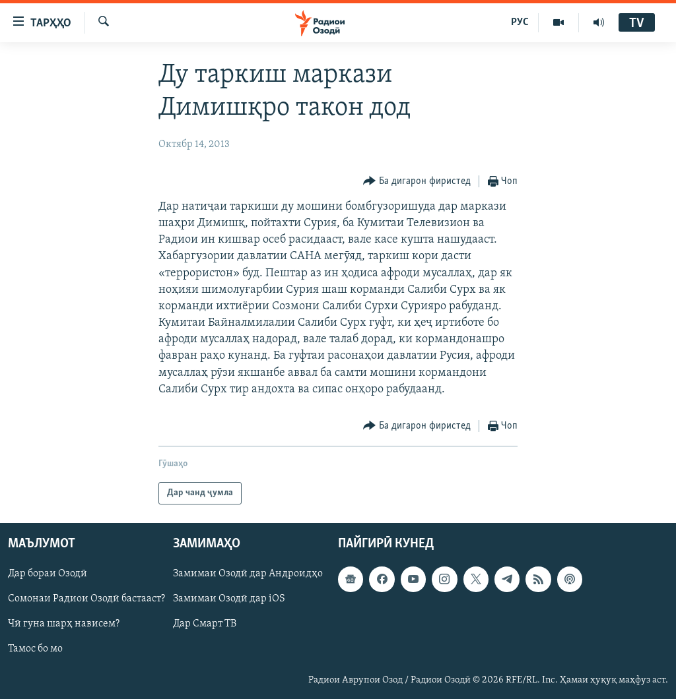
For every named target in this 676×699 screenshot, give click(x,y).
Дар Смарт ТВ (204, 624)
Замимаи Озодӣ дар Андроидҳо (248, 573)
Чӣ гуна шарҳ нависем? (63, 624)
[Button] (417, 182)
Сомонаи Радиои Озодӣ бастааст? (86, 599)
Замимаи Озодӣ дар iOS (229, 599)
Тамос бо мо (35, 649)
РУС (520, 22)
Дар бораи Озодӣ (47, 573)
